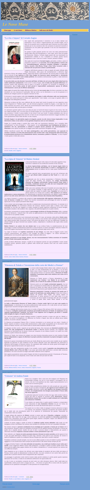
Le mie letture (18, 30)
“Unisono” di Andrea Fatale (16, 376)
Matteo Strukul (15, 256)
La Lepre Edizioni (17, 478)
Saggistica (18, 150)
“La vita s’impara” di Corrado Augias (20, 38)
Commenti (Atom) (11, 487)
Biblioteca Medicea (30, 30)
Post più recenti (7, 484)
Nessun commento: (23, 148)
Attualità (10, 150)
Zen (31, 478)
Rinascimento (28, 367)
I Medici (23, 367)
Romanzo (26, 256)
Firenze (19, 367)
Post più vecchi (64, 484)
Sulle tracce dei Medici (46, 30)
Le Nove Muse (15, 24)
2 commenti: (21, 476)
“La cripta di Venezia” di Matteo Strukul (21, 159)
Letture (14, 150)
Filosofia (10, 478)
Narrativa (21, 256)
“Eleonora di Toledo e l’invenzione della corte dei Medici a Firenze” (33, 265)
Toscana (39, 367)
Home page (7, 30)
